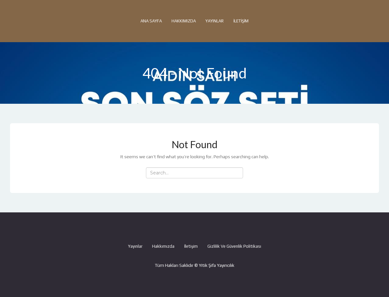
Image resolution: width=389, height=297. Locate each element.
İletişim (241, 20)
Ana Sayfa (151, 20)
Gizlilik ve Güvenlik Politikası (234, 246)
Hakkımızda (184, 20)
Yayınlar (215, 20)
